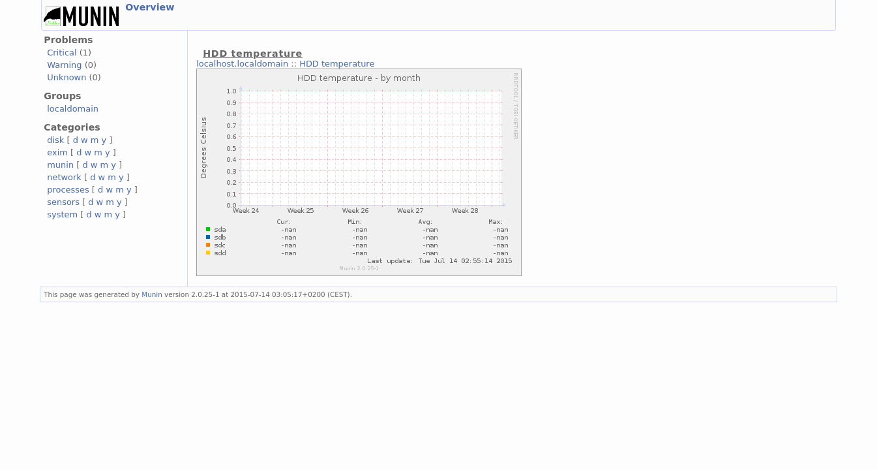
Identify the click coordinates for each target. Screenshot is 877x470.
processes (68, 190)
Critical (61, 52)
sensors (63, 202)
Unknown (66, 77)
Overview (149, 7)
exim (57, 152)
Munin (151, 294)
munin (60, 165)
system (62, 214)
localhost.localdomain (242, 64)
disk (55, 140)
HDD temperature (336, 64)
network (64, 177)
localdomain (72, 109)
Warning (64, 65)
